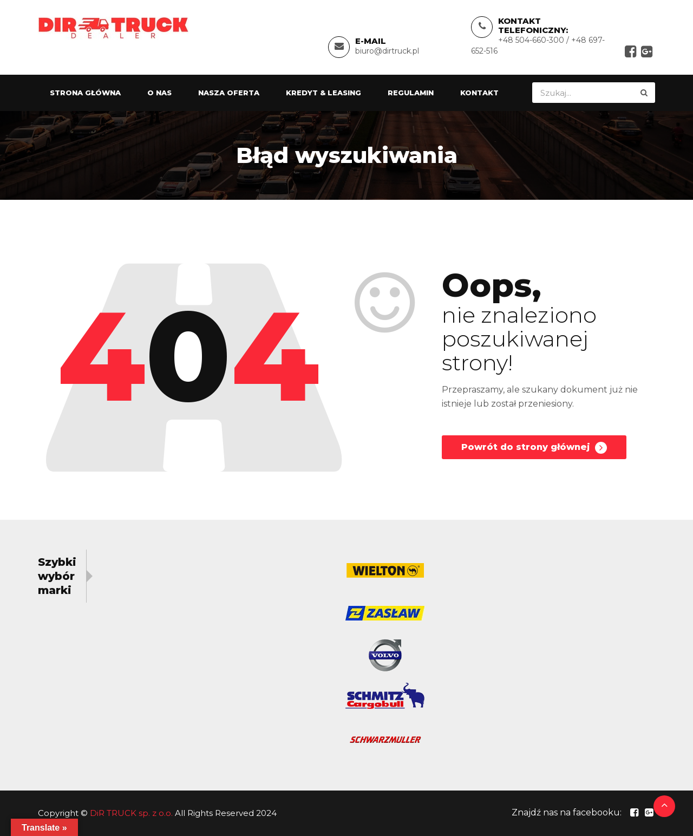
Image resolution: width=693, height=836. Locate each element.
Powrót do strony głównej (534, 448)
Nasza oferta (228, 92)
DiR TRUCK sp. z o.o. (131, 813)
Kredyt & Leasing (323, 92)
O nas (159, 92)
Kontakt (479, 92)
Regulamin (411, 92)
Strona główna (85, 92)
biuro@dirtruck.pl (387, 51)
